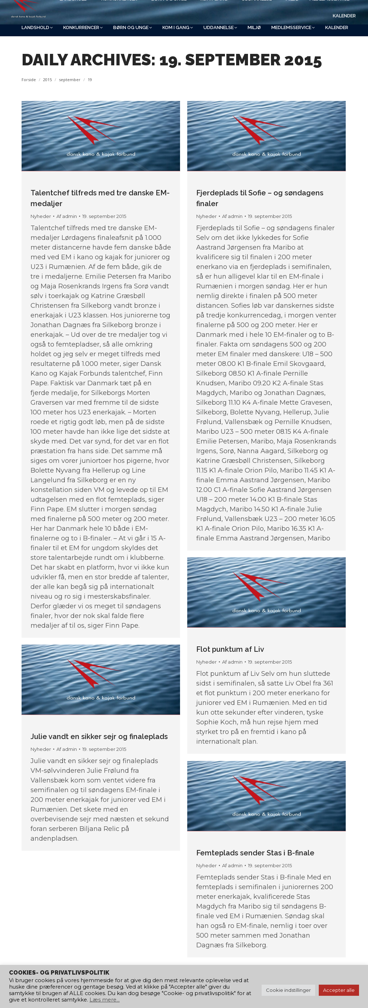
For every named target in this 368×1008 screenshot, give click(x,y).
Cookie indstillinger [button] (288, 990)
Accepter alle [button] (339, 990)
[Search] (285, 10)
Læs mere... (104, 1000)
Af (66, 216)
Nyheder (41, 216)
